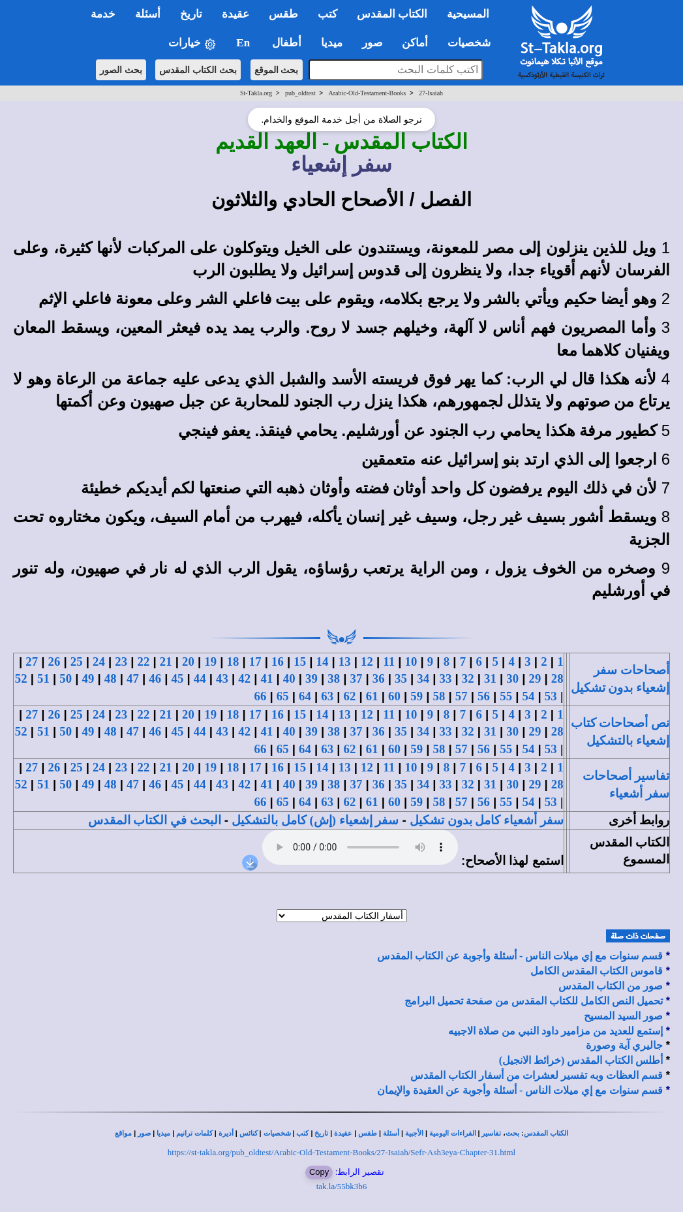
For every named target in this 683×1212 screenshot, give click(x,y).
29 (535, 678)
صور (144, 1133)
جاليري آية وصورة (624, 1045)
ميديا (163, 1133)
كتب (302, 1133)
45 (178, 678)
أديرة (226, 1133)
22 (144, 661)
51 (43, 678)
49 (88, 678)
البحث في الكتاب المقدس (154, 820)
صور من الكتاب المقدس (610, 985)
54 (529, 696)
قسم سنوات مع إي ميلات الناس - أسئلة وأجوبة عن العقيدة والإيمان (520, 1090)
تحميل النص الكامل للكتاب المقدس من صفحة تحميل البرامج (533, 1000)
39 (311, 678)
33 (446, 678)
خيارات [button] (192, 43)
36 (378, 678)
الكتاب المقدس (546, 1133)
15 (300, 661)
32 (468, 678)
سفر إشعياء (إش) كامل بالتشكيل (315, 820)
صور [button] (372, 43)
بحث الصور (121, 70)
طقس (367, 1133)
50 (65, 678)
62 (350, 696)
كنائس (248, 1133)
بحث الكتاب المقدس (198, 70)
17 (255, 661)
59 (416, 696)
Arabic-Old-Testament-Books (367, 93)
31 (490, 678)
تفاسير (491, 1133)
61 (372, 696)
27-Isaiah (431, 93)
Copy (319, 1172)
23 (121, 661)
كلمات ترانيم (194, 1133)
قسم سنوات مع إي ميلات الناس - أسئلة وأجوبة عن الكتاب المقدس (520, 955)
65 (283, 696)
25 (76, 661)
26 (54, 661)
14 (322, 661)
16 (277, 661)
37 (356, 678)
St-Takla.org (256, 93)
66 (260, 696)
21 (166, 661)
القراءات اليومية (452, 1133)
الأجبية (414, 1133)
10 (411, 661)
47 (133, 678)
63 (327, 696)
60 (394, 696)
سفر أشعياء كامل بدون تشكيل (487, 820)
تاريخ (321, 1133)
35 (401, 678)
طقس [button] (283, 14)
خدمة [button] (103, 14)
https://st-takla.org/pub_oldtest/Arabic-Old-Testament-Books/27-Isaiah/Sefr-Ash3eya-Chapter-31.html (341, 1152)
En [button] (244, 43)
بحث (512, 1133)
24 (99, 661)
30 (512, 678)
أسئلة (391, 1133)
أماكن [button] (415, 43)
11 (389, 661)
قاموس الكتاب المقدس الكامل (596, 970)
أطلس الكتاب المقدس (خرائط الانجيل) (581, 1060)
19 (210, 661)
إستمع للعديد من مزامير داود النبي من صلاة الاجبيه (555, 1030)
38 (333, 678)
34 (423, 678)
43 (222, 678)
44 (200, 678)
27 (31, 661)
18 (233, 661)
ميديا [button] (331, 43)
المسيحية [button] (468, 14)
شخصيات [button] (473, 43)
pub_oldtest (300, 93)
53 (551, 696)
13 (345, 661)
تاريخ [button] (191, 14)
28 (557, 678)
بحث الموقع (276, 70)
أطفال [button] (286, 43)
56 (484, 696)
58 (439, 696)
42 (244, 678)
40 (289, 678)
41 (267, 678)
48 (110, 678)
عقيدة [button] (235, 14)
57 (461, 696)
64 (305, 696)
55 (506, 696)
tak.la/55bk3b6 (341, 1186)
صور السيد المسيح (623, 1015)
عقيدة (343, 1133)
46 (155, 678)
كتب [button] (327, 14)
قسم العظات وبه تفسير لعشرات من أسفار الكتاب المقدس (536, 1075)
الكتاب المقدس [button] (392, 14)
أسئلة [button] (147, 14)
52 (21, 678)
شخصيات (277, 1133)
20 (188, 661)
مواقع (123, 1133)
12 (367, 661)
